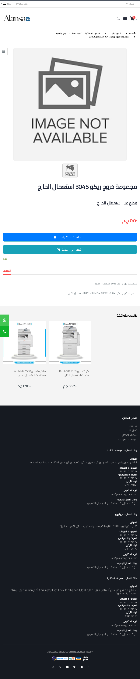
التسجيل (131, 4)
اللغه (7, 4)
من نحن (133, 425)
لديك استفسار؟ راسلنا (70, 237)
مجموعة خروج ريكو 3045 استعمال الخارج (109, 36)
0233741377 (130, 549)
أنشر (5, 259)
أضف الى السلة (70, 249)
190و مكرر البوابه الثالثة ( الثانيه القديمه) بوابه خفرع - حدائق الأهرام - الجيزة (98, 526)
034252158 (131, 616)
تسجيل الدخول (129, 435)
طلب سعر (23, 4)
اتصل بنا (133, 430)
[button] (118, 18)
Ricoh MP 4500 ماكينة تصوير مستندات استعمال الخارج (30, 373)
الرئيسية (133, 33)
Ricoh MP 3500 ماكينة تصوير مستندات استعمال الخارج (75, 373)
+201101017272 (128, 471)
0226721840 (130, 485)
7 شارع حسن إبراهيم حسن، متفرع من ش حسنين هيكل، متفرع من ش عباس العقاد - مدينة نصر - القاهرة (83, 462)
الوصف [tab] (7, 270)
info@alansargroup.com (124, 494)
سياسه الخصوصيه (127, 439)
